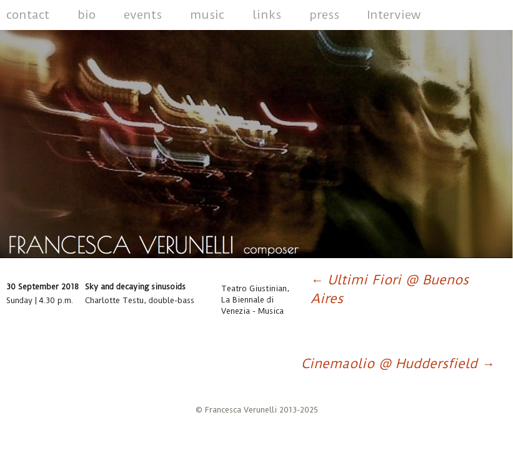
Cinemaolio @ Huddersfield (397, 363)
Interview (394, 15)
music (207, 15)
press (324, 15)
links (266, 15)
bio (86, 15)
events (143, 15)
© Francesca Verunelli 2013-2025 (257, 409)
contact (27, 15)
